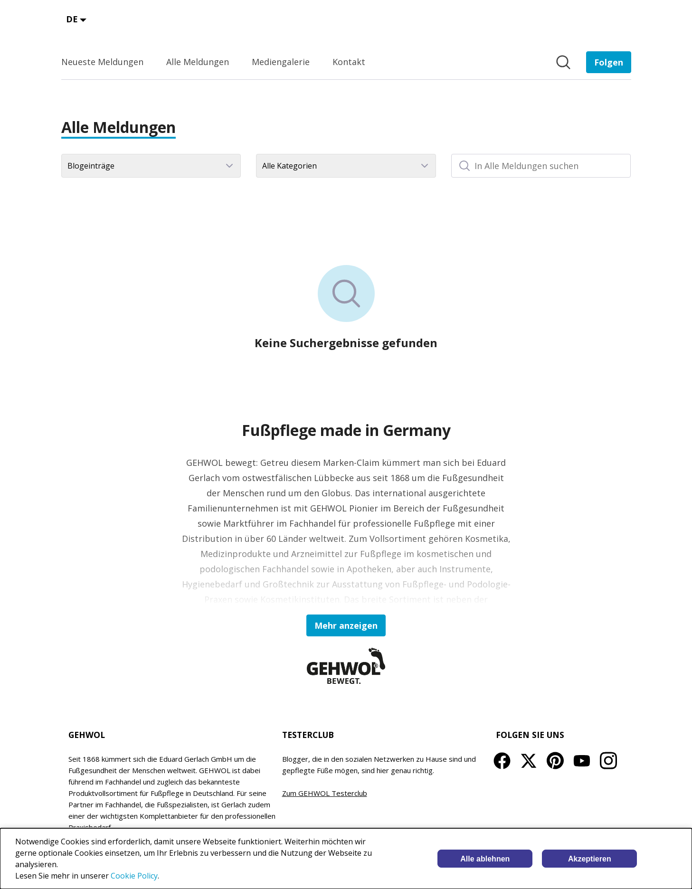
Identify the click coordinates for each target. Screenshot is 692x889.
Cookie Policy (134, 875)
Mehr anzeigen (346, 625)
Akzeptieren (589, 859)
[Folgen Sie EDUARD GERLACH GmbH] (608, 62)
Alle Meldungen (197, 61)
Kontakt (348, 61)
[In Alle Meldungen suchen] (541, 166)
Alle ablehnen (485, 859)
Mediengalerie (281, 61)
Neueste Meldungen (102, 61)
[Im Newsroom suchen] (563, 62)
